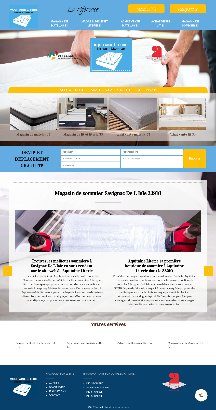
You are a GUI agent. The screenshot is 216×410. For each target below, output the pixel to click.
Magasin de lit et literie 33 (95, 23)
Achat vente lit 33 (160, 23)
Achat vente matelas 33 (130, 23)
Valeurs (54, 383)
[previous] (7, 271)
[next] (208, 271)
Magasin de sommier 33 (190, 23)
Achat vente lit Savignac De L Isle (135, 342)
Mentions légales (121, 407)
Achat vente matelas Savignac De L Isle (85, 344)
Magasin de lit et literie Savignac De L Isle (36, 344)
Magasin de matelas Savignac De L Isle (186, 344)
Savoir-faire (57, 387)
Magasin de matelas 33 (59, 23)
